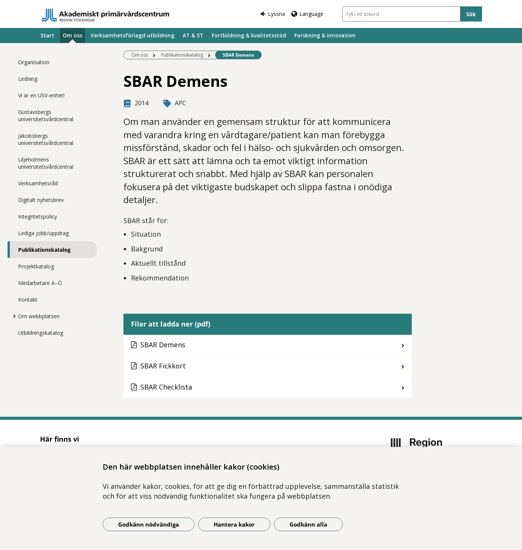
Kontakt (27, 299)
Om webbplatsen (39, 316)
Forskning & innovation (325, 35)
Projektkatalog (36, 266)
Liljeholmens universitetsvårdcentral (45, 163)
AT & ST (193, 35)
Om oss (72, 35)
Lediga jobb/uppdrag (43, 233)
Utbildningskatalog (40, 332)
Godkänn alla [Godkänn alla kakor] (308, 524)
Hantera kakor (234, 524)
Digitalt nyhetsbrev (41, 199)
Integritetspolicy (37, 216)
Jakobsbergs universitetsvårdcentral (45, 139)
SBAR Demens (162, 344)
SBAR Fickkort (163, 365)
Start (47, 35)
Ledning (27, 78)
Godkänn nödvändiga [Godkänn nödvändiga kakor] (148, 524)
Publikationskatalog (44, 249)
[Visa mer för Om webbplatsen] (12, 316)
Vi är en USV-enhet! (41, 95)
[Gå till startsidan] (105, 15)
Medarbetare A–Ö (40, 283)
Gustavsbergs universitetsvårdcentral (45, 115)
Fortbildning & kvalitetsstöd (249, 35)
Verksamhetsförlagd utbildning (132, 35)
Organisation (33, 62)
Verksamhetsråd (38, 183)
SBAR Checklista (166, 386)
